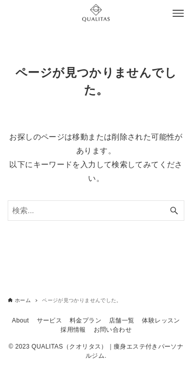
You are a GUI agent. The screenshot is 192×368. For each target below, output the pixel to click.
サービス (49, 320)
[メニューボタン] (178, 13)
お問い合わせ (113, 329)
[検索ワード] (96, 210)
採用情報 (73, 329)
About (20, 320)
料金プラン (85, 320)
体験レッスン (161, 320)
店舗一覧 (122, 320)
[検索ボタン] (174, 210)
